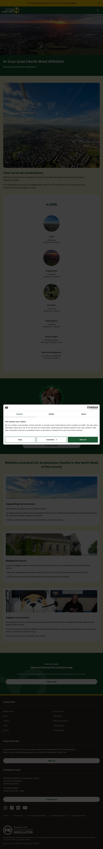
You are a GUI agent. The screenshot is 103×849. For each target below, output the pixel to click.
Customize (51, 439)
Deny (20, 439)
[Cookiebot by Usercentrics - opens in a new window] (88, 407)
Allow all (83, 439)
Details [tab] (51, 414)
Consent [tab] (19, 414)
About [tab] (83, 414)
